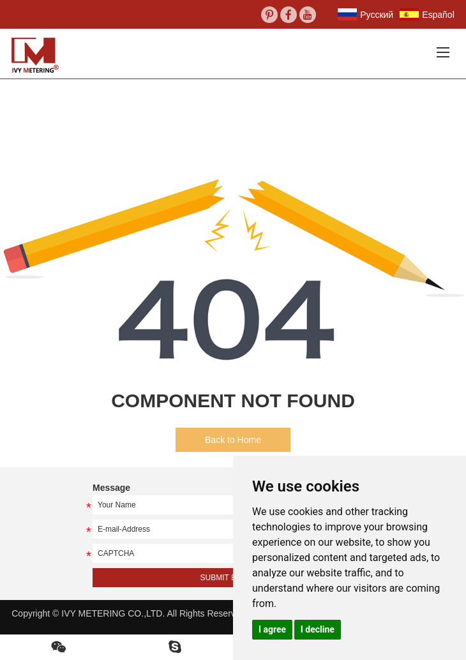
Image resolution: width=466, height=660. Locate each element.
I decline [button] (317, 629)
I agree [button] (272, 629)
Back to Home (233, 440)
